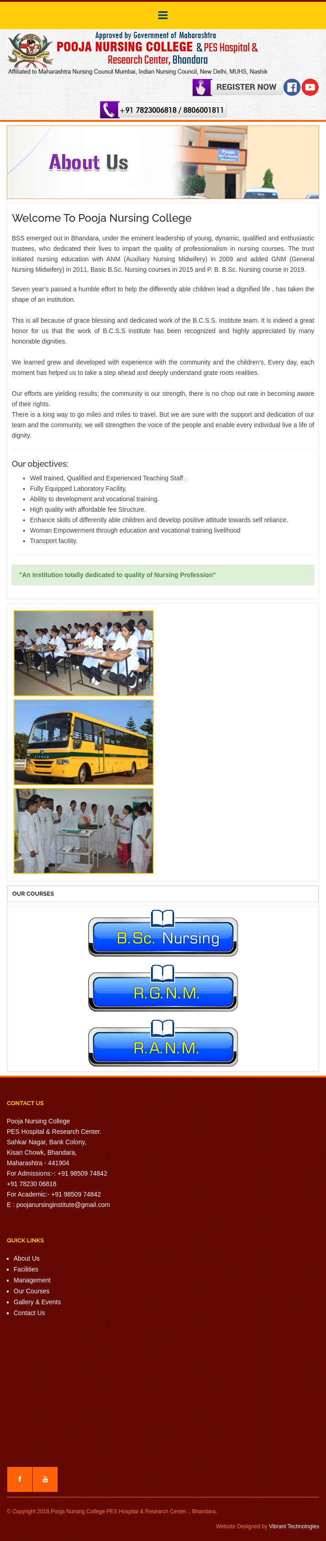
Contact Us (29, 1313)
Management (32, 1280)
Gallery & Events (37, 1302)
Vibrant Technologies (294, 1526)
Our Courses (31, 1291)
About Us (27, 1258)
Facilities (26, 1269)
